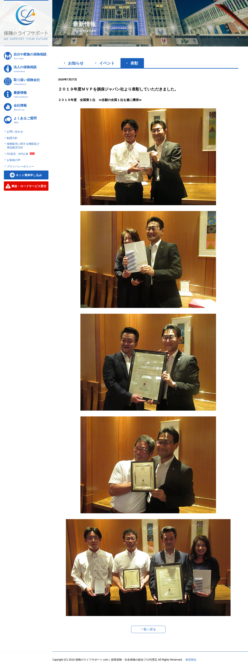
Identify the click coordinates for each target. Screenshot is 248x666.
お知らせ (74, 63)
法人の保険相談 (31, 68)
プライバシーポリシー (20, 166)
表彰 (132, 63)
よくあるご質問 (31, 120)
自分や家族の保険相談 (31, 56)
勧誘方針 (12, 138)
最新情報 (31, 94)
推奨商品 (190, 659)
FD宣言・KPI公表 (17, 153)
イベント (105, 63)
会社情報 (31, 107)
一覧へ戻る (148, 629)
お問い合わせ (15, 131)
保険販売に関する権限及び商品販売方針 (23, 145)
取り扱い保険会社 (31, 81)
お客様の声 (13, 160)
